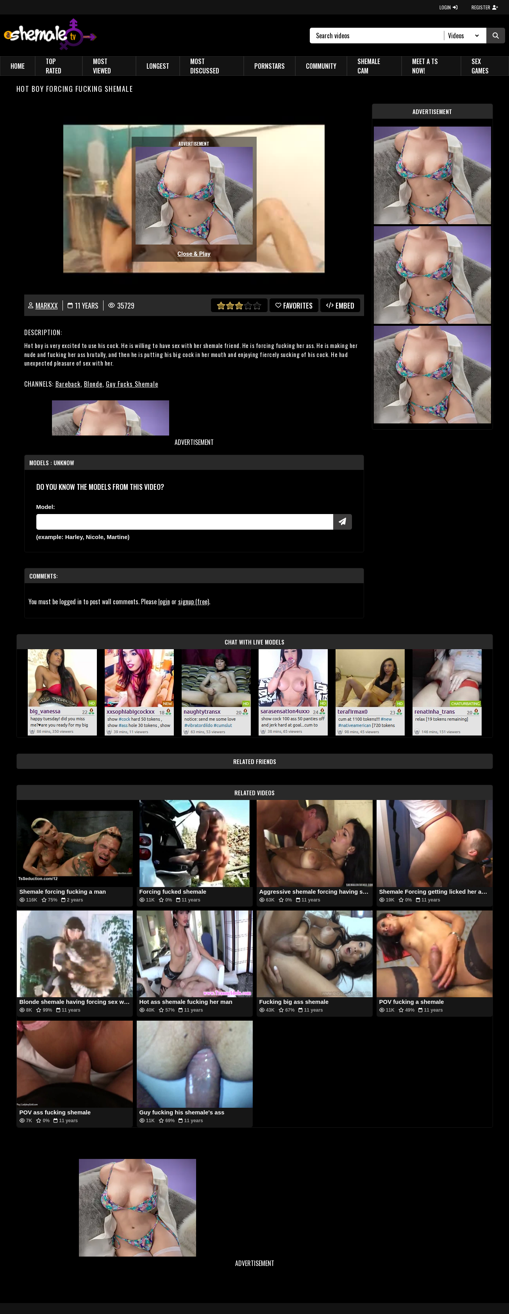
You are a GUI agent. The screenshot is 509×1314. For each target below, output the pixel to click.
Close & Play (194, 253)
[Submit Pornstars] (342, 522)
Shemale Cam (368, 66)
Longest (157, 66)
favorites (294, 305)
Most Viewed (102, 66)
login (164, 601)
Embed (340, 305)
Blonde (93, 384)
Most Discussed (204, 66)
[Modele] (184, 522)
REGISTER (484, 7)
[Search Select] (462, 35)
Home (18, 66)
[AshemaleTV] (50, 35)
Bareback (67, 384)
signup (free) (193, 601)
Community (321, 66)
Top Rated (53, 66)
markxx (47, 305)
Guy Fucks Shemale (132, 384)
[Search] (380, 35)
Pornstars (269, 66)
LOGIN (448, 7)
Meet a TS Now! (425, 66)
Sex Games (480, 66)
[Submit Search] (495, 35)
